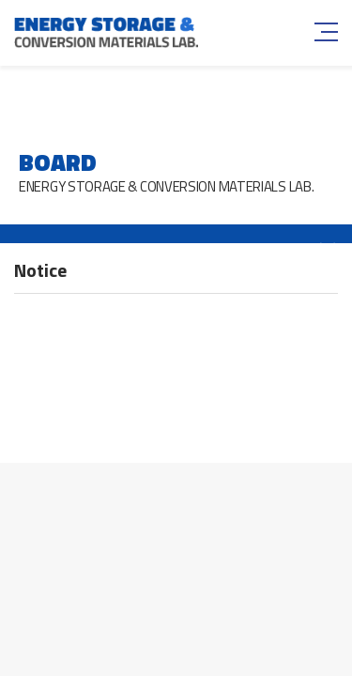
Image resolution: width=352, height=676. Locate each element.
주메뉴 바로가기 (0, 0)
